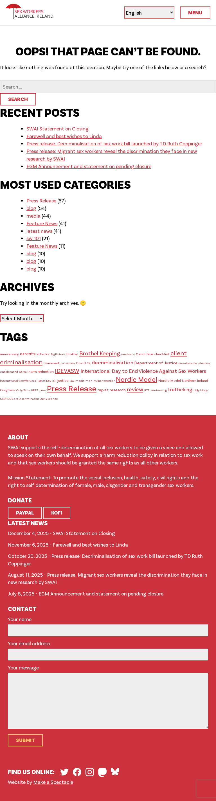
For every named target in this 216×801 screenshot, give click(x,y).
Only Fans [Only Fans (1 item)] (23, 390)
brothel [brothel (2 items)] (72, 354)
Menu (195, 12)
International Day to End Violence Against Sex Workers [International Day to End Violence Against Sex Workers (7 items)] (143, 370)
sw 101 (33, 238)
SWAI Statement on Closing (57, 128)
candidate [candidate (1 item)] (128, 354)
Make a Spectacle (53, 782)
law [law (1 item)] (72, 380)
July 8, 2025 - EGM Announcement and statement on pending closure (85, 593)
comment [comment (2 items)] (52, 363)
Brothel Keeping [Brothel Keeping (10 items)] (99, 352)
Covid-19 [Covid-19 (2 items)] (83, 363)
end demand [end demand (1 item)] (9, 371)
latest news (39, 231)
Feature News (41, 223)
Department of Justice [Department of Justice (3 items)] (155, 362)
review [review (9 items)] (135, 389)
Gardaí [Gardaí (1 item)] (23, 371)
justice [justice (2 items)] (63, 380)
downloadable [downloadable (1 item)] (188, 363)
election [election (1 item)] (204, 363)
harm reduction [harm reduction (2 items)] (41, 371)
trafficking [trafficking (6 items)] (180, 389)
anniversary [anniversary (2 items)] (9, 354)
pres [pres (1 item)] (42, 390)
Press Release (41, 200)
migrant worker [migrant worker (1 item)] (104, 380)
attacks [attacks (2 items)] (43, 354)
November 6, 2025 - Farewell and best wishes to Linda (68, 544)
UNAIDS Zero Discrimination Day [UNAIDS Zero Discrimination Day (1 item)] (22, 398)
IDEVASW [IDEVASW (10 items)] (67, 370)
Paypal (25, 512)
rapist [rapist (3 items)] (103, 389)
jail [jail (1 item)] (54, 380)
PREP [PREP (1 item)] (34, 390)
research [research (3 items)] (118, 389)
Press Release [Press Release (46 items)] (71, 388)
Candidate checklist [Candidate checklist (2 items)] (152, 354)
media (33, 216)
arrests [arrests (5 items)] (27, 353)
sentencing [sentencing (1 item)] (158, 390)
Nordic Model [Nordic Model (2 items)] (169, 380)
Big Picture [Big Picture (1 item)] (58, 354)
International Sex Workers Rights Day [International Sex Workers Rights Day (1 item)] (25, 380)
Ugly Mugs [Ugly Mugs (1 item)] (201, 390)
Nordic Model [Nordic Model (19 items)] (136, 379)
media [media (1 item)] (79, 380)
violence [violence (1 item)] (52, 398)
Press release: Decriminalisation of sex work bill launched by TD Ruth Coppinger (114, 143)
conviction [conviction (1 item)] (68, 363)
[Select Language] (149, 12)
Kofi (56, 512)
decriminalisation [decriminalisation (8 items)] (112, 362)
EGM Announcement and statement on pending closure (88, 166)
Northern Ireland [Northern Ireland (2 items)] (195, 380)
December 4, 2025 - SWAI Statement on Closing (61, 533)
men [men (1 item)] (89, 380)
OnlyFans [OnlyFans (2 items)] (7, 390)
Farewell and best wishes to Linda (64, 136)
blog (31, 208)
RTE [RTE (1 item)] (146, 390)
